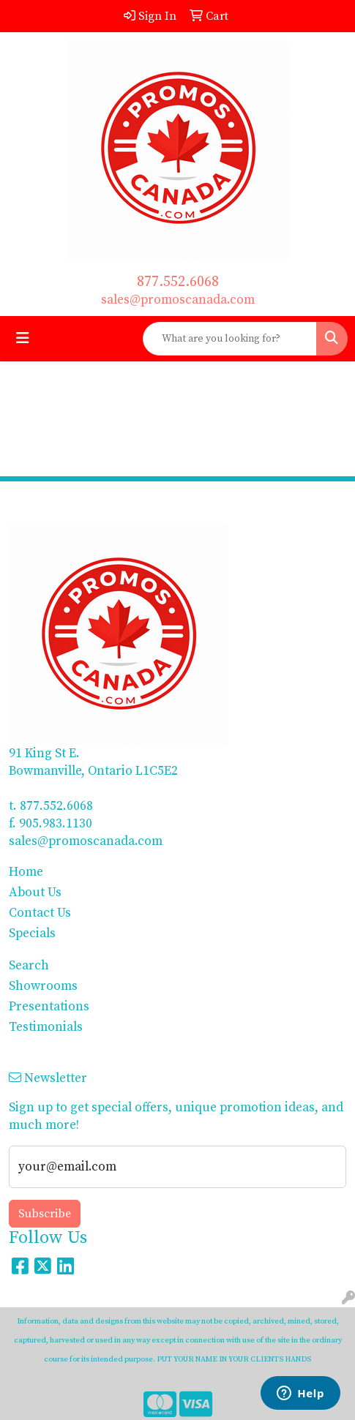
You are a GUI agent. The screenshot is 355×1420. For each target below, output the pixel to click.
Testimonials (46, 1027)
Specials (32, 933)
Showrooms (43, 986)
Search (29, 966)
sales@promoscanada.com (178, 300)
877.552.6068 (178, 282)
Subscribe (44, 1213)
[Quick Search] (230, 339)
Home (26, 872)
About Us (35, 892)
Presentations (49, 1007)
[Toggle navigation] (22, 339)
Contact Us (40, 913)
